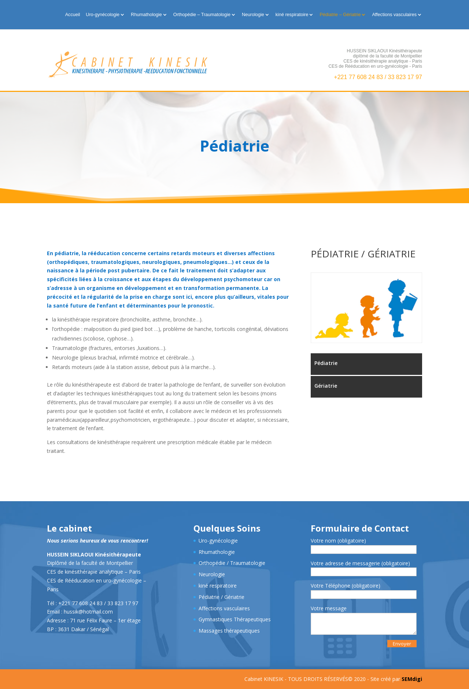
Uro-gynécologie (102, 14)
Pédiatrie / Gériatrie (221, 596)
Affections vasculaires (394, 14)
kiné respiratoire (292, 14)
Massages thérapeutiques (229, 630)
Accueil (72, 14)
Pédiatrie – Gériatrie (340, 14)
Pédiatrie (325, 363)
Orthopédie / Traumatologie (232, 562)
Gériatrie (325, 385)
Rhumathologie (146, 14)
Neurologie (253, 14)
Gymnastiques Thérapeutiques (235, 619)
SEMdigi (412, 678)
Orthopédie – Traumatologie (201, 14)
